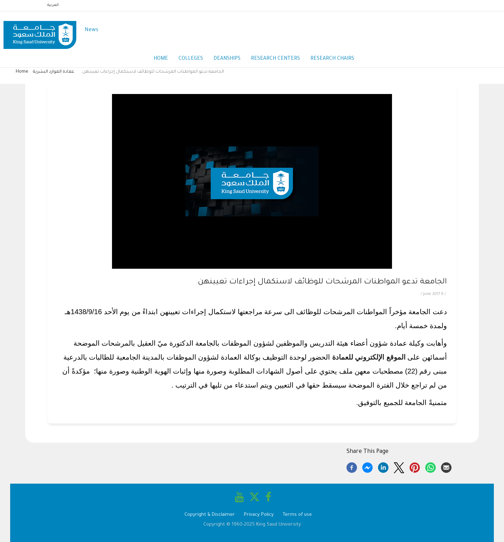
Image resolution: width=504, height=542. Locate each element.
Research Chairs (332, 59)
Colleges (190, 59)
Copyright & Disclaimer (209, 515)
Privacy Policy (259, 515)
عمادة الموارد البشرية (53, 72)
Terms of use (297, 515)
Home (161, 59)
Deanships (227, 59)
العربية (53, 5)
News (91, 30)
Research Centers (275, 59)
